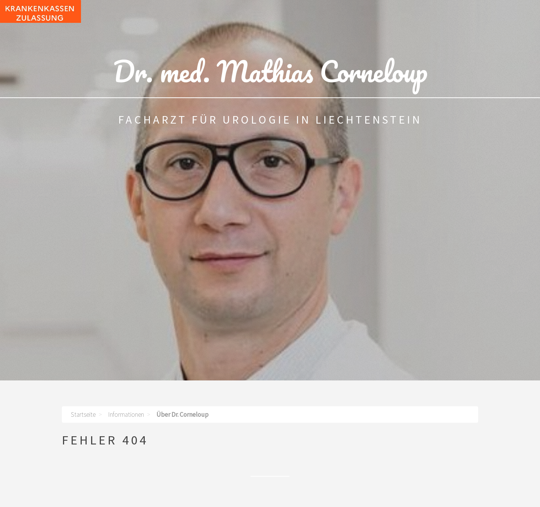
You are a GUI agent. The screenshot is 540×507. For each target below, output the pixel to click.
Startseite (83, 414)
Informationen (126, 414)
